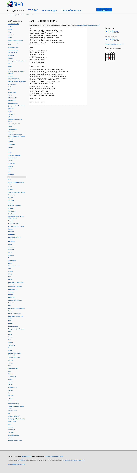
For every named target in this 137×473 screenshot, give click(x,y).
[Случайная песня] (104, 9)
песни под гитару (26, 456)
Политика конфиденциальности (54, 456)
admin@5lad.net (21, 460)
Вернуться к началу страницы (16, 464)
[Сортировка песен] (13, 24)
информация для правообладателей (87, 25)
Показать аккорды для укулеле (113, 44)
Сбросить (116, 31)
